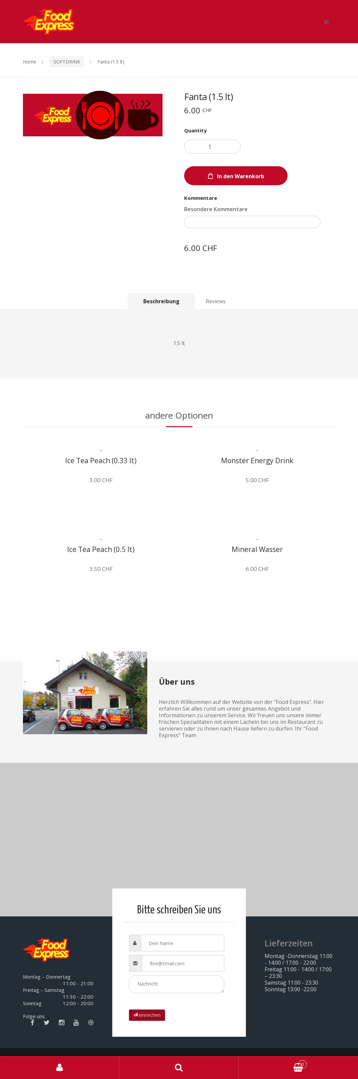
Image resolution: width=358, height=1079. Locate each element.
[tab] (161, 301)
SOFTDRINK (67, 62)
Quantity (195, 130)
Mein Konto (59, 1067)
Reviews (216, 301)
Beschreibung (161, 301)
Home (29, 62)
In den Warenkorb (240, 176)
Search (179, 1067)
